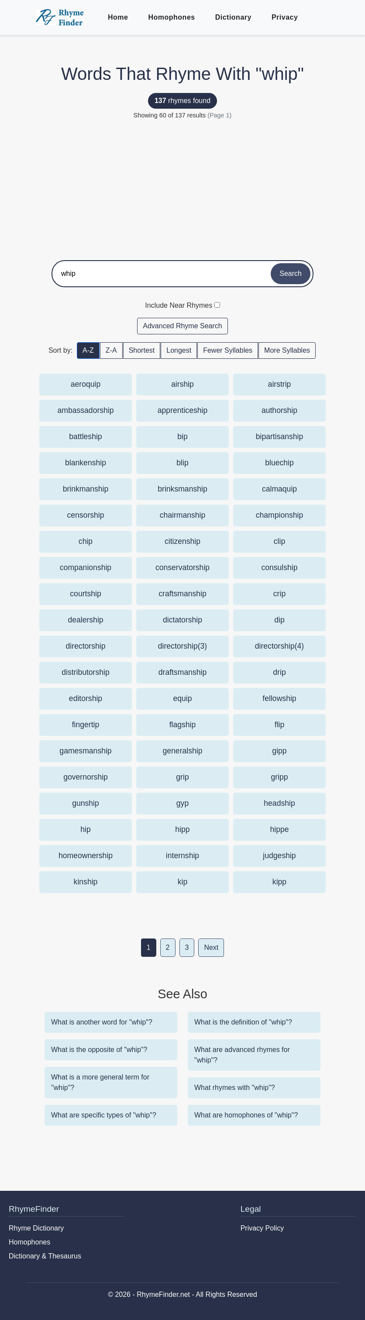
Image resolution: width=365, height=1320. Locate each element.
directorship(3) (182, 646)
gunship (85, 803)
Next (211, 947)
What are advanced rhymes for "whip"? (242, 1055)
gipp (279, 750)
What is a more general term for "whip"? (100, 1082)
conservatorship (182, 567)
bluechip (279, 462)
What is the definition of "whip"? (243, 1022)
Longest (178, 350)
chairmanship (183, 515)
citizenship (182, 541)
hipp (182, 829)
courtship (85, 593)
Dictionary (233, 17)
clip (279, 541)
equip (182, 698)
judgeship (279, 855)
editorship (85, 698)
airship (182, 384)
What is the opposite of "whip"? (99, 1049)
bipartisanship (279, 436)
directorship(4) (279, 646)
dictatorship (182, 619)
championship (279, 515)
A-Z (88, 350)
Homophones (171, 17)
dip (279, 619)
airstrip (279, 384)
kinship (86, 881)
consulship (279, 567)
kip (183, 881)
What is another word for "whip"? (101, 1022)
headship (279, 803)
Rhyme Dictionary (36, 1228)
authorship (279, 410)
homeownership (86, 855)
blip (182, 462)
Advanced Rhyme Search (182, 326)
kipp (279, 881)
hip (85, 829)
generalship (183, 750)
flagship (182, 724)
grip (182, 777)
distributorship (86, 672)
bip (182, 436)
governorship (85, 777)
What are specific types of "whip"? (103, 1115)
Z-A (111, 350)
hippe (279, 829)
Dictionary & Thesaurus (45, 1256)
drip (279, 672)
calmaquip (279, 489)
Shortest (142, 350)
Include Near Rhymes (178, 305)
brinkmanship (86, 489)
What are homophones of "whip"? (246, 1115)
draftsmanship (182, 672)
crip (279, 593)
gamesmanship (85, 750)
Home (118, 17)
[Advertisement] (182, 186)
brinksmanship (182, 489)
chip (86, 541)
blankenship (85, 462)
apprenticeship (182, 410)
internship (182, 855)
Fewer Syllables (227, 350)
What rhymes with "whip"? (234, 1087)
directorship (86, 646)
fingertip (86, 724)
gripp (279, 777)
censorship (85, 515)
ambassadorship (85, 410)
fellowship (279, 698)
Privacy (285, 17)
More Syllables (287, 350)
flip (280, 724)
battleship (85, 436)
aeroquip (85, 384)
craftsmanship (182, 593)
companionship (85, 567)
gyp (182, 803)
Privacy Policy (262, 1228)
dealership (85, 619)
